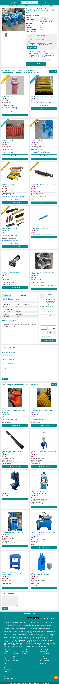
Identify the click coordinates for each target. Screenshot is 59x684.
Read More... (47, 56)
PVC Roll (12, 636)
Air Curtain (16, 636)
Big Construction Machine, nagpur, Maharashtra (43, 102)
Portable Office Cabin (23, 627)
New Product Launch (44, 659)
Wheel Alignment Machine (39, 641)
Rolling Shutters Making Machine (11, 641)
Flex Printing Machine (37, 630)
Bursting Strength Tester (44, 633)
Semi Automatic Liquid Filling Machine (28, 639)
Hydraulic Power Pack (18, 630)
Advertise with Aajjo (44, 652)
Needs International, (7, 283)
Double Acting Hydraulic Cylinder (41, 227)
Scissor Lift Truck (20, 624)
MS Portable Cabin (37, 626)
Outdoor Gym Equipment (33, 644)
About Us (6, 651)
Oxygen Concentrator (32, 645)
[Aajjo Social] (46, 617)
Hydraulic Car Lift (12, 624)
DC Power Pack (47, 629)
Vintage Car (9, 645)
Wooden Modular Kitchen (47, 639)
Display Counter (30, 623)
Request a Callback (36, 63)
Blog (5, 657)
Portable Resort (28, 626)
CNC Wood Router (28, 630)
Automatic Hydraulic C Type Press (12, 491)
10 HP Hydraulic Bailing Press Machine (14, 532)
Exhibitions (6, 661)
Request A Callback (29, 612)
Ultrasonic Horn (47, 636)
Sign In (46, 2)
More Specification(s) (32, 31)
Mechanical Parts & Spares (10, 5)
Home (2, 5)
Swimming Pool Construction (49, 642)
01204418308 (7, 668)
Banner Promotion (43, 656)
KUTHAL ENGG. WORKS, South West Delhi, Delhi (44, 285)
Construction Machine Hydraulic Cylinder (43, 96)
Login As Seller (43, 663)
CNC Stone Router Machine (49, 630)
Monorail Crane (28, 633)
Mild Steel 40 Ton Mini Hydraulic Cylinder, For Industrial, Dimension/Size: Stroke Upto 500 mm (14, 410)
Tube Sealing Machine (16, 621)
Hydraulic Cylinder (7, 96)
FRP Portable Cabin (46, 626)
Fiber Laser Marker (34, 635)
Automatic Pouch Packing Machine (11, 639)
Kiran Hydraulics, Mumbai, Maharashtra (12, 108)
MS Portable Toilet (20, 626)
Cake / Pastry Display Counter (22, 635)
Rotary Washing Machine (9, 632)
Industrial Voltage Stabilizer (22, 632)
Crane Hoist (22, 633)
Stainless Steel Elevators (30, 624)
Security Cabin (40, 624)
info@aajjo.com (7, 673)
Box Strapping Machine (9, 623)
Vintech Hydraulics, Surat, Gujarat (10, 239)
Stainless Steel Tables (48, 621)
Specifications (7, 294)
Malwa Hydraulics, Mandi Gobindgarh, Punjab (13, 195)
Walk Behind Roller (49, 620)
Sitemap (6, 652)
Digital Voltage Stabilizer (34, 632)
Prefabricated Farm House (9, 626)
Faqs (5, 663)
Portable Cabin (28, 620)
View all (54, 384)
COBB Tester (36, 633)
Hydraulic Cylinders (19, 5)
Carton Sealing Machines (20, 623)
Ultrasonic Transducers (30, 638)
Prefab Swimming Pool (27, 642)
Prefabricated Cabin (13, 627)
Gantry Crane (16, 633)
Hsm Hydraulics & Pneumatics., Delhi (40, 152)
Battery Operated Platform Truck (20, 645)
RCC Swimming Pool (9, 644)
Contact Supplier (32, 46)
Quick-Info (6, 659)
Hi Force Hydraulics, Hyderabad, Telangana (42, 233)
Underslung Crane (8, 633)
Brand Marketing (43, 657)
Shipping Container (18, 629)
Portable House (47, 624)
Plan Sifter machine (39, 636)
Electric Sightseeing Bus (44, 644)
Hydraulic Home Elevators (40, 623)
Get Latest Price (36, 14)
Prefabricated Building (33, 627)
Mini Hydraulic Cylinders (9, 227)
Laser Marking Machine (19, 620)
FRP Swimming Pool (37, 642)
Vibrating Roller (7, 621)
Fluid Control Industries (39, 35)
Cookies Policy (25, 651)
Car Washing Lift (22, 641)
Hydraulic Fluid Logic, (7, 152)
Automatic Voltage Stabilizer (46, 632)
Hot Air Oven (41, 629)
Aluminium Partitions (38, 621)
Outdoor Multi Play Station (38, 620)
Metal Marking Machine (44, 635)
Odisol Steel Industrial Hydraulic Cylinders (43, 183)
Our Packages (42, 654)
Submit (4, 378)
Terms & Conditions (26, 652)
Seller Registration (43, 651)
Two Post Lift (30, 641)
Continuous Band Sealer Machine (43, 638)
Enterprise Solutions (44, 661)
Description (24, 294)
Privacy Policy (25, 654)
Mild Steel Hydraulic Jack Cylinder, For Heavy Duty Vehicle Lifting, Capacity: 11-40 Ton (43, 410)
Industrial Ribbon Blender (27, 621)
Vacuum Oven (34, 629)
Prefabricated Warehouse (44, 627)
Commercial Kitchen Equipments (27, 636)
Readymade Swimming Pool (20, 644)
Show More (53, 70)
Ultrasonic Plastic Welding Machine (17, 638)
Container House (26, 629)
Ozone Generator (42, 645)
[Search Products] (21, 2)
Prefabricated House (8, 629)
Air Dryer (39, 639)
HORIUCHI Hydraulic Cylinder (11, 271)
